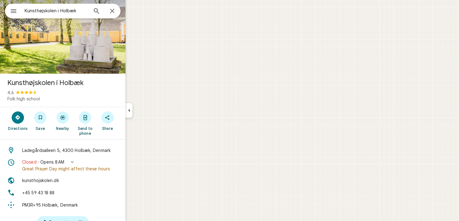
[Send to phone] (107, 123)
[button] (85, 165)
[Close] (134, 11)
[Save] (62, 120)
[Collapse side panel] (151, 110)
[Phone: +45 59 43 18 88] (85, 193)
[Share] (129, 120)
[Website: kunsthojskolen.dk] (85, 180)
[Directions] (40, 120)
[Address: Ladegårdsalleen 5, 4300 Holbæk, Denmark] (85, 150)
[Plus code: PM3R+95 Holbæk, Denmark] (85, 205)
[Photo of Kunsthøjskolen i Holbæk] (85, 37)
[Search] (118, 12)
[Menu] (11, 10)
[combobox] (72, 10)
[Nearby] (85, 120)
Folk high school (46, 99)
